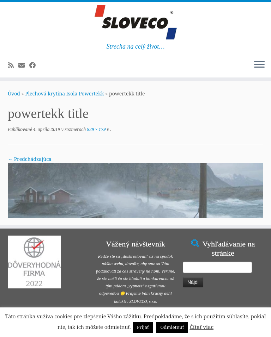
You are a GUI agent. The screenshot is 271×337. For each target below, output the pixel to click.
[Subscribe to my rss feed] (13, 65)
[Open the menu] (259, 65)
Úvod (14, 93)
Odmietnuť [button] (172, 327)
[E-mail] (23, 65)
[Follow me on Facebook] (34, 65)
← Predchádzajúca (30, 159)
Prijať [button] (143, 327)
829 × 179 (96, 129)
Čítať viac (201, 326)
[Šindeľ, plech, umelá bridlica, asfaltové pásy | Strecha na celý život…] (135, 22)
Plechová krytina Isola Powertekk (64, 93)
